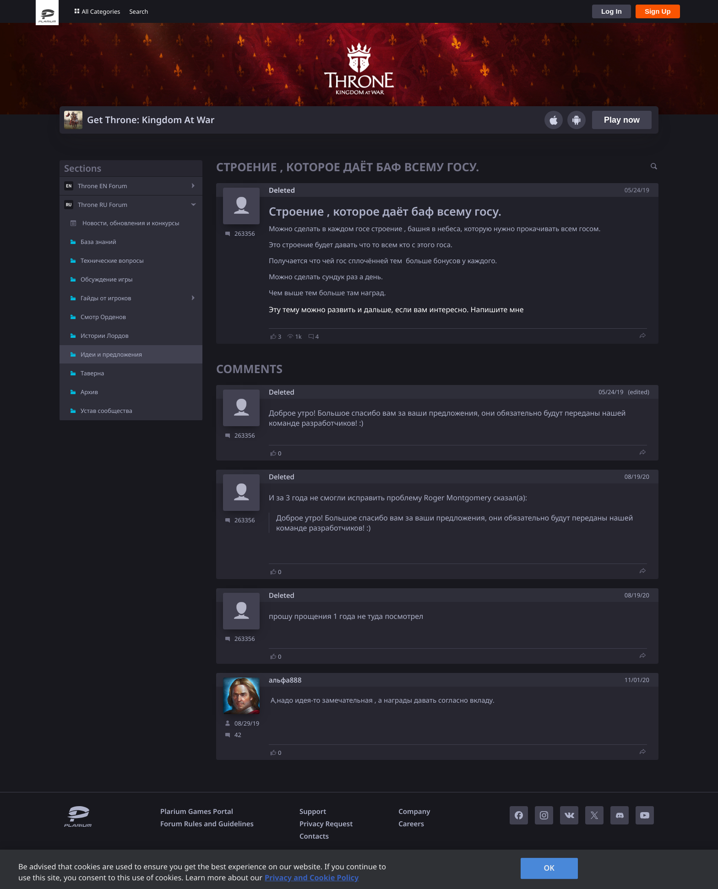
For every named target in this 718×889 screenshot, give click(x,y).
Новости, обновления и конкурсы (131, 223)
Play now (622, 120)
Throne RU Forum (102, 205)
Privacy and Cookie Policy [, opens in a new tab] (312, 878)
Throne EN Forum (102, 186)
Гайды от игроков (106, 298)
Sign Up (658, 11)
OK (549, 868)
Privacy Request (326, 824)
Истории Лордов (105, 335)
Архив (89, 392)
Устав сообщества (106, 411)
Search (138, 11)
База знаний (98, 242)
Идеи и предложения (111, 354)
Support (312, 811)
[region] (359, 869)
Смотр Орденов (103, 317)
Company (414, 811)
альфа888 (285, 680)
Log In (611, 11)
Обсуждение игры (107, 279)
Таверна (92, 373)
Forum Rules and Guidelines (207, 824)
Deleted (282, 190)
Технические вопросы (112, 260)
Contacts (314, 836)
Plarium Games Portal (196, 811)
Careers (411, 824)
